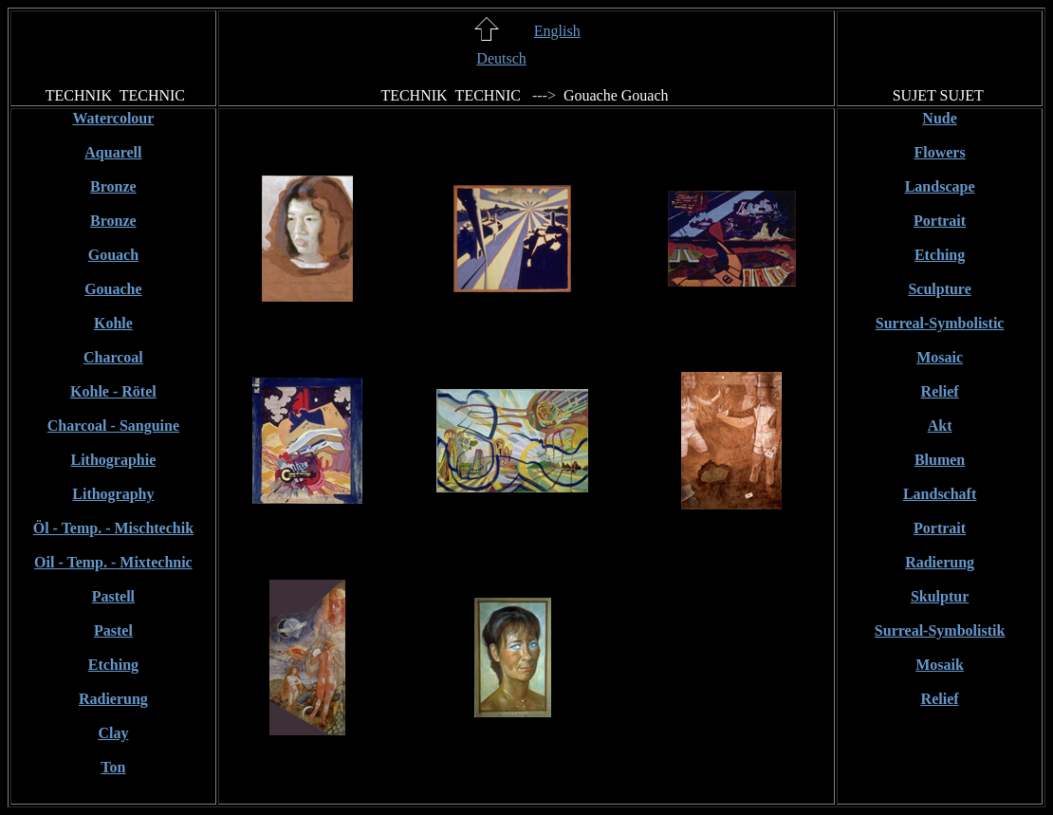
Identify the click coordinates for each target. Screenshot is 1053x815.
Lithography (113, 494)
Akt (940, 425)
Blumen (939, 460)
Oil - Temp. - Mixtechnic (113, 562)
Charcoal (113, 357)
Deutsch (501, 58)
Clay (113, 733)
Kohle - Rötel (113, 391)
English (557, 31)
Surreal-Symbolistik (940, 630)
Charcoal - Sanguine (113, 425)
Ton (113, 767)
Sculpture (939, 289)
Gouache (112, 289)
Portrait (940, 221)
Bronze (113, 186)
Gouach (113, 255)
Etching (113, 665)
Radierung (113, 699)
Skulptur (940, 596)
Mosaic (939, 357)
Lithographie (114, 460)
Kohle (113, 323)
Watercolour (113, 118)
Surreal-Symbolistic (940, 323)
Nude (939, 118)
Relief (940, 391)
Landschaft (939, 494)
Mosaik (939, 665)
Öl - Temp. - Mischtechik (113, 528)
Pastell (113, 596)
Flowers (939, 152)
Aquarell (112, 152)
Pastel (113, 630)
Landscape (940, 186)
